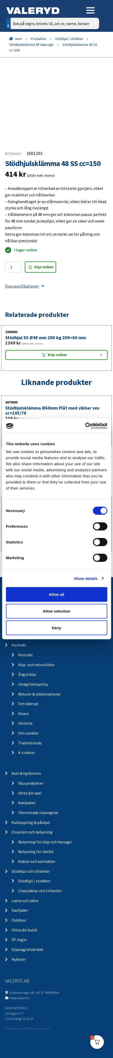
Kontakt (19, 644)
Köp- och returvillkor (36, 664)
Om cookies (28, 733)
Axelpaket (27, 802)
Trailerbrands (30, 742)
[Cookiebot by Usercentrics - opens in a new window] (85, 426)
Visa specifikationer (24, 286)
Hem (18, 38)
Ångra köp (27, 674)
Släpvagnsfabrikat (27, 949)
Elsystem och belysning (32, 832)
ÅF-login (19, 939)
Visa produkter (30, 783)
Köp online (43, 266)
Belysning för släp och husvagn (45, 841)
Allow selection (56, 611)
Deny (56, 627)
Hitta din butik (24, 929)
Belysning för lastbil (36, 851)
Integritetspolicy (33, 684)
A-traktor (26, 752)
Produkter (38, 38)
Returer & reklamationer (39, 694)
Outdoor (19, 920)
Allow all (56, 594)
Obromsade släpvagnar (38, 812)
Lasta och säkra (25, 900)
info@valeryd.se (19, 998)
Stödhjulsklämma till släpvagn (31, 44)
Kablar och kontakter (36, 861)
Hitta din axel (29, 793)
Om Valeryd (28, 703)
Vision (23, 713)
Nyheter (19, 959)
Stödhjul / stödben (69, 38)
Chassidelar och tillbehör (40, 890)
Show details (86, 578)
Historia (25, 723)
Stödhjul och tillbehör (31, 871)
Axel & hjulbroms (26, 773)
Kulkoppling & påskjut (31, 822)
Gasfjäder (20, 910)
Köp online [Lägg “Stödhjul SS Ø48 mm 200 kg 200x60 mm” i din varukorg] (57, 354)
